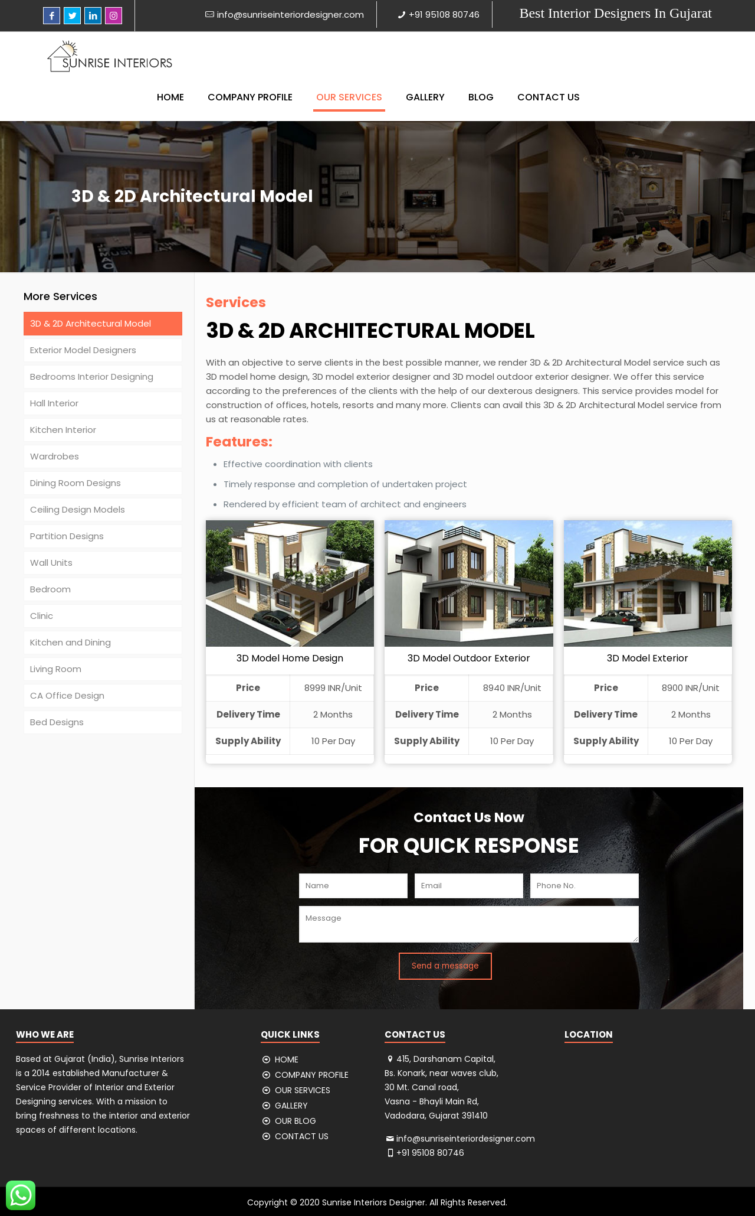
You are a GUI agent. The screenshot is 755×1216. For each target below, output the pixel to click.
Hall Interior (54, 403)
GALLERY (291, 1105)
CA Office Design (67, 695)
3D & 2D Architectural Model (90, 323)
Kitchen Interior (63, 429)
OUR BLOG (295, 1121)
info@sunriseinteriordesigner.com (290, 14)
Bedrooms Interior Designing (91, 376)
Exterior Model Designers (83, 350)
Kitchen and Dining (70, 642)
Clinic (41, 615)
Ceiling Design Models (77, 509)
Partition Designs (67, 536)
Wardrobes (54, 456)
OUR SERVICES (302, 1090)
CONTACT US (302, 1136)
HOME (286, 1059)
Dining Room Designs (75, 483)
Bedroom (50, 589)
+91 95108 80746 (444, 14)
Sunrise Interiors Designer (373, 1202)
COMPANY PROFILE (312, 1075)
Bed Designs (57, 722)
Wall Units (51, 562)
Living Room (55, 669)
